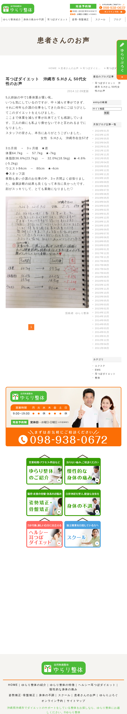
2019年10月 (102, 178)
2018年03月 (102, 245)
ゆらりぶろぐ (109, 690)
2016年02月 (102, 280)
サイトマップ (76, 696)
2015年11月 (102, 288)
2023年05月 (102, 138)
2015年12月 (102, 284)
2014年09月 (102, 320)
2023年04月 (102, 142)
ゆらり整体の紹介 (33, 680)
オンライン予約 (52, 696)
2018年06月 (102, 237)
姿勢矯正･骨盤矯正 (22, 690)
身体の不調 (47, 690)
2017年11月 (102, 257)
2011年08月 (102, 348)
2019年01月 (102, 213)
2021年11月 (102, 154)
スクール (100, 19)
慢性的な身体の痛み (63, 684)
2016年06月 (102, 277)
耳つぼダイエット (57, 19)
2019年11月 (102, 174)
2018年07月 (102, 233)
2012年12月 (102, 340)
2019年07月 (102, 190)
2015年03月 (102, 304)
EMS (98, 369)
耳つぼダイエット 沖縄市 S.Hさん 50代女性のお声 (108, 87)
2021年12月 (102, 150)
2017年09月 (102, 261)
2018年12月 (102, 217)
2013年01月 (102, 336)
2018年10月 (102, 225)
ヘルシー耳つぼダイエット (97, 680)
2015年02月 (102, 308)
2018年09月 (102, 229)
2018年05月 (102, 241)
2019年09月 (102, 182)
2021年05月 (102, 158)
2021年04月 (102, 162)
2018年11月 (102, 221)
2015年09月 (102, 296)
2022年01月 (102, 146)
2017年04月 (102, 269)
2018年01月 (102, 249)
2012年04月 (102, 344)
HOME (13, 680)
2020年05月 (102, 166)
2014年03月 (102, 328)
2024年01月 (102, 130)
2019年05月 (102, 198)
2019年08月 (102, 186)
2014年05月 (102, 324)
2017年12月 (102, 253)
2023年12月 (102, 134)
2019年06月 (102, 194)
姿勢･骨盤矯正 (80, 19)
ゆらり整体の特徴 (62, 680)
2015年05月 (102, 300)
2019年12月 (102, 170)
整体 (97, 377)
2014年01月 (102, 332)
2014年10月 (102, 316)
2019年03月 (102, 205)
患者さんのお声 (85, 690)
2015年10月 (102, 292)
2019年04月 (102, 201)
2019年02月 (102, 209)
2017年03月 (102, 273)
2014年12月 (102, 312)
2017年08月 (102, 265)
